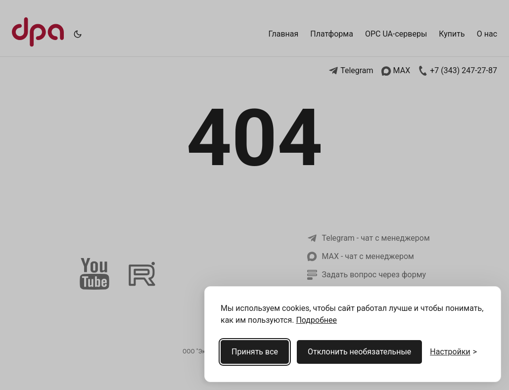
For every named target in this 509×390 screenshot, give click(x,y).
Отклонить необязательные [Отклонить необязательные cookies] (359, 351)
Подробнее (316, 320)
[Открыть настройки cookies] (453, 352)
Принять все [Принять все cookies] (254, 351)
